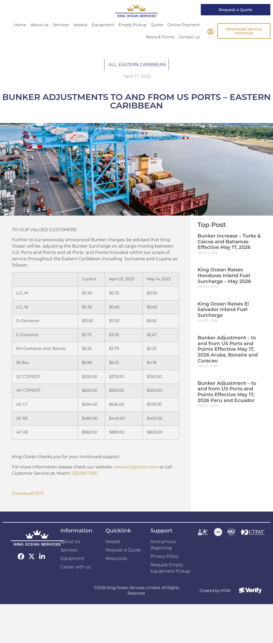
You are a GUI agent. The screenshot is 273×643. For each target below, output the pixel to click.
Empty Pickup (133, 24)
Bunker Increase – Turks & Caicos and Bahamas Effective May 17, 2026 (229, 241)
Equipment (103, 24)
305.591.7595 (84, 473)
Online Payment (183, 24)
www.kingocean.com (136, 466)
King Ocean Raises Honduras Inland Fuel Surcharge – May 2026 (224, 275)
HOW (226, 590)
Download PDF (28, 493)
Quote (157, 24)
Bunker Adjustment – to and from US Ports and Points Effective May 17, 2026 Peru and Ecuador (227, 391)
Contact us (189, 36)
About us (40, 24)
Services (61, 24)
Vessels (80, 24)
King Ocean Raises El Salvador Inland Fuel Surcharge (223, 309)
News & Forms (160, 36)
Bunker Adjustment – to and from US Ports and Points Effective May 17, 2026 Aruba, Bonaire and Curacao (228, 349)
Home (20, 24)
